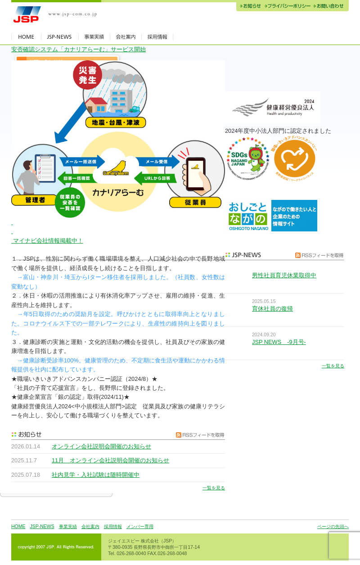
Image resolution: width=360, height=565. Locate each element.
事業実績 (68, 526)
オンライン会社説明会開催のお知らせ (101, 446)
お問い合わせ (330, 6)
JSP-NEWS (42, 526)
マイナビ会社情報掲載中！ (47, 240)
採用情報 (113, 526)
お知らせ (249, 6)
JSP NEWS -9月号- (279, 342)
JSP (56, 14)
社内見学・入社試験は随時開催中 (96, 474)
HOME (18, 526)
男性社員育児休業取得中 (284, 275)
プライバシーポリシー (287, 6)
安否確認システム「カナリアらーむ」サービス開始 (78, 49)
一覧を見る (213, 487)
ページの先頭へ (333, 526)
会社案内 (90, 526)
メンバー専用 (139, 526)
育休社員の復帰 (272, 308)
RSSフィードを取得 (198, 434)
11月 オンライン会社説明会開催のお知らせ (110, 460)
